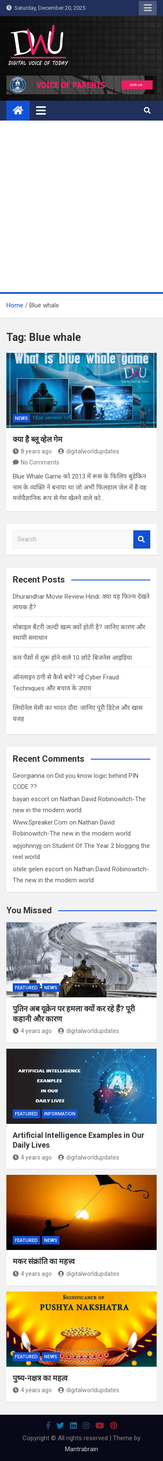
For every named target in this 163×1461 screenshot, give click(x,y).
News (21, 418)
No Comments (40, 462)
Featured (26, 988)
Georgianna (29, 776)
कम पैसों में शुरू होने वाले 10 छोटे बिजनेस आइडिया (72, 658)
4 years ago (32, 1030)
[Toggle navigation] (41, 110)
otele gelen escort (38, 869)
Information (60, 1114)
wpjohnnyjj (27, 846)
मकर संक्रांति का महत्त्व (44, 1261)
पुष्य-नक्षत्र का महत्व (40, 1378)
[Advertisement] (81, 206)
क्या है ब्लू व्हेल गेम (37, 439)
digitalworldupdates (88, 451)
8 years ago (32, 451)
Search (141, 539)
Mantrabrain (81, 1449)
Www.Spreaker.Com (40, 822)
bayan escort (31, 799)
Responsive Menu (148, 8)
